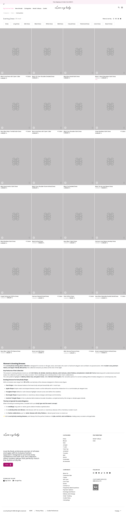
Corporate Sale (67, 475)
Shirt (64, 443)
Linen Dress (97, 24)
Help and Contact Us (117, 2)
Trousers (65, 453)
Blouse (65, 441)
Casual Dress (71, 24)
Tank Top (65, 449)
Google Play (17, 480)
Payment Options (68, 490)
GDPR (30, 511)
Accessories (66, 461)
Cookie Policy (67, 498)
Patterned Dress (84, 24)
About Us (65, 473)
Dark (94, 441)
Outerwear (66, 459)
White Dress (49, 24)
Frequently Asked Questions (71, 488)
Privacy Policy (39, 511)
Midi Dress (60, 24)
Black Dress (38, 24)
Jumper (65, 445)
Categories (6, 13)
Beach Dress (108, 24)
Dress (12, 13)
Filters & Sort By (107, 19)
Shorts (65, 457)
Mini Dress (27, 24)
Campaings (66, 500)
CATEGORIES (66, 435)
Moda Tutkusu (97, 439)
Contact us (66, 486)
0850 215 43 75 (97, 481)
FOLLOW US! (96, 470)
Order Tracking (101, 2)
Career (65, 477)
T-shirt (65, 447)
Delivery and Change (69, 494)
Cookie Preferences (52, 511)
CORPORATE (66, 470)
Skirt (64, 455)
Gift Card (65, 479)
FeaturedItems (97, 435)
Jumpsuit (65, 451)
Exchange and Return (69, 492)
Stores (108, 2)
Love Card (66, 481)
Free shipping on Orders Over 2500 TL (63, 2)
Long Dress (16, 24)
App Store (7, 480)
